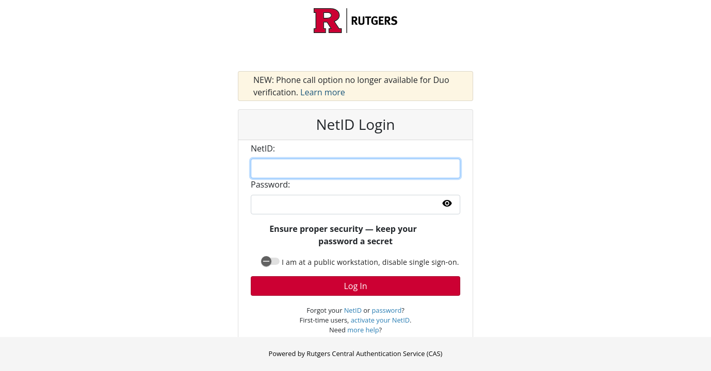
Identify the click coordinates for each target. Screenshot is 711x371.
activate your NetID (380, 320)
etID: (263, 148)
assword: (270, 184)
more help (363, 329)
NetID (353, 310)
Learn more (322, 92)
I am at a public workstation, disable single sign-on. (370, 262)
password (387, 310)
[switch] (270, 261)
